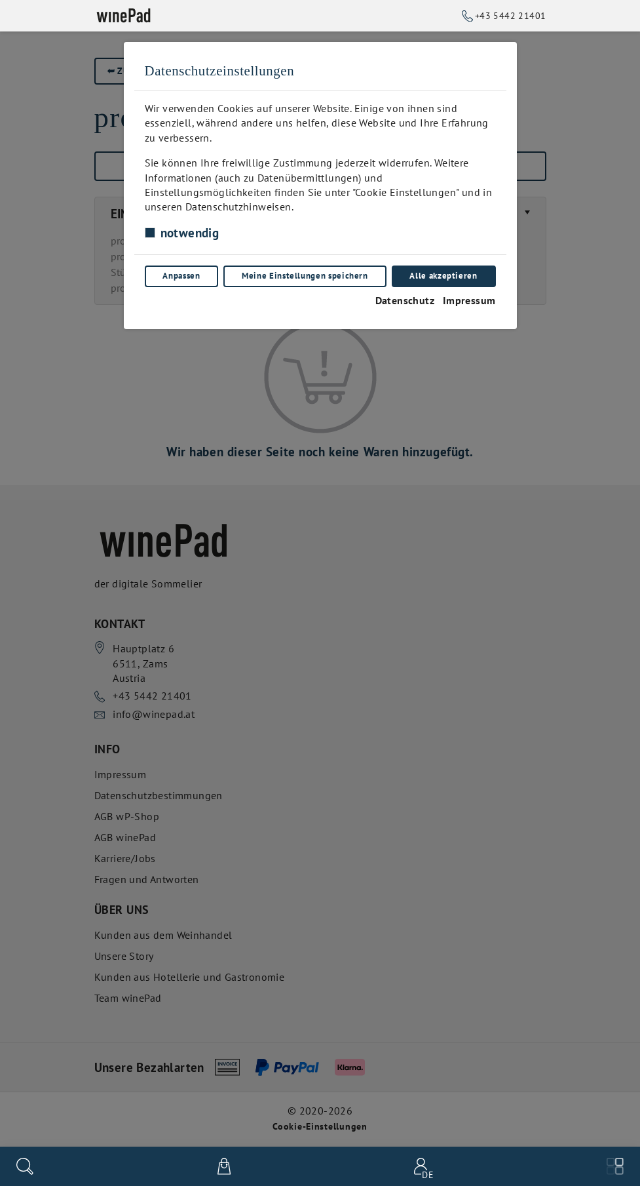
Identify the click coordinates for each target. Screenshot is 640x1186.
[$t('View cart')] (224, 1166)
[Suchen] (24, 1166)
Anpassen (181, 275)
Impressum (469, 300)
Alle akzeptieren (443, 275)
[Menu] (615, 1166)
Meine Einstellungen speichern (305, 275)
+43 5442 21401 (510, 15)
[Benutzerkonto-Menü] (418, 1166)
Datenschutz (404, 300)
